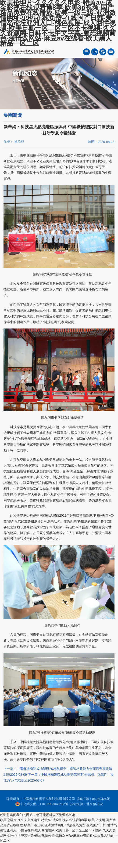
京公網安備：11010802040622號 (41, 804)
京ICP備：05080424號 (93, 799)
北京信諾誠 (94, 804)
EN (94, 52)
